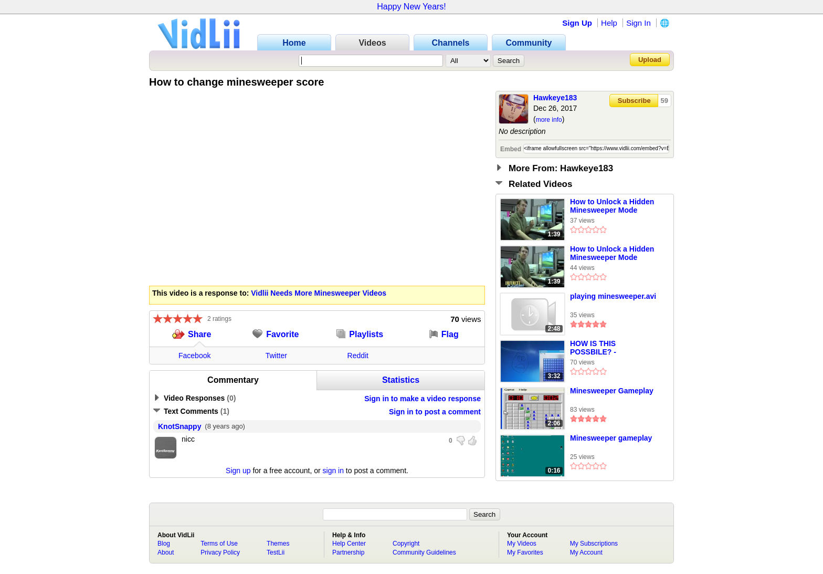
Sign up (238, 470)
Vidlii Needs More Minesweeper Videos (318, 293)
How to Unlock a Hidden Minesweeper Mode (612, 205)
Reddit (357, 355)
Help (609, 22)
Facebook (194, 355)
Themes (278, 543)
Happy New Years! (411, 6)
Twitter (276, 355)
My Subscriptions (594, 543)
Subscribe (634, 101)
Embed (510, 149)
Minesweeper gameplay (611, 438)
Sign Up (577, 22)
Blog (163, 543)
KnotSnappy (179, 426)
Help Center (349, 543)
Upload (649, 60)
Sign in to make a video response (422, 398)
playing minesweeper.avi (613, 296)
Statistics (400, 379)
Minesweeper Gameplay (611, 391)
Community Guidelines (424, 552)
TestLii (275, 552)
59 (664, 101)
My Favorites (525, 552)
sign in (333, 470)
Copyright (406, 543)
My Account (586, 552)
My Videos (521, 543)
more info (549, 119)
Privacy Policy (220, 552)
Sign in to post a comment (435, 412)
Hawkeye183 (555, 97)
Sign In (638, 22)
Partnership (348, 552)
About (165, 552)
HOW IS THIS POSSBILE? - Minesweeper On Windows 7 (599, 348)
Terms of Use (219, 543)
